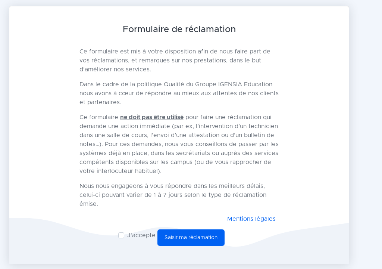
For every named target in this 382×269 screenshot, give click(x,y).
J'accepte (141, 235)
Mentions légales (251, 219)
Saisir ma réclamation (191, 237)
